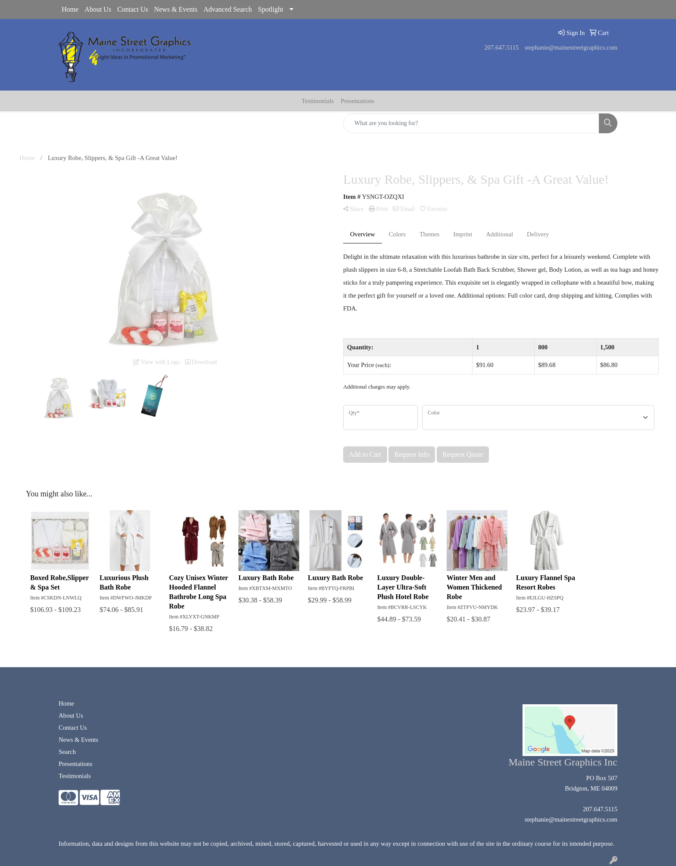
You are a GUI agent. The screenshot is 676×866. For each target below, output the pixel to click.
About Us (97, 9)
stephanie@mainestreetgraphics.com (571, 47)
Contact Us (132, 9)
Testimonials (318, 100)
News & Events (175, 9)
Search (67, 751)
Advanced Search (227, 9)
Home (70, 9)
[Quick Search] (471, 123)
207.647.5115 (501, 47)
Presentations (357, 100)
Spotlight (270, 9)
